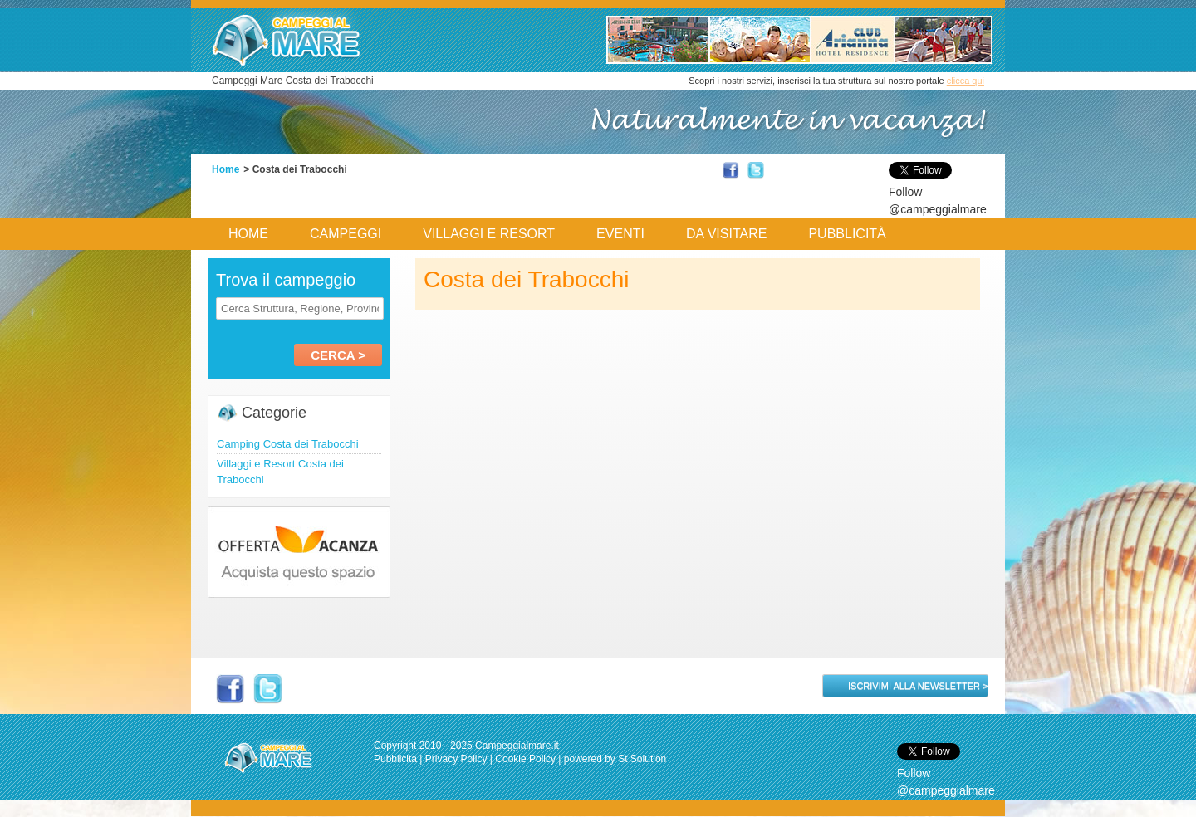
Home (225, 169)
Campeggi (345, 234)
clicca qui (965, 81)
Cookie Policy (525, 759)
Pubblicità (846, 234)
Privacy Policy (456, 759)
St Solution (642, 759)
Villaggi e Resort (489, 234)
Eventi (620, 234)
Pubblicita (395, 759)
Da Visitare (726, 234)
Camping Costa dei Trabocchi (288, 444)
